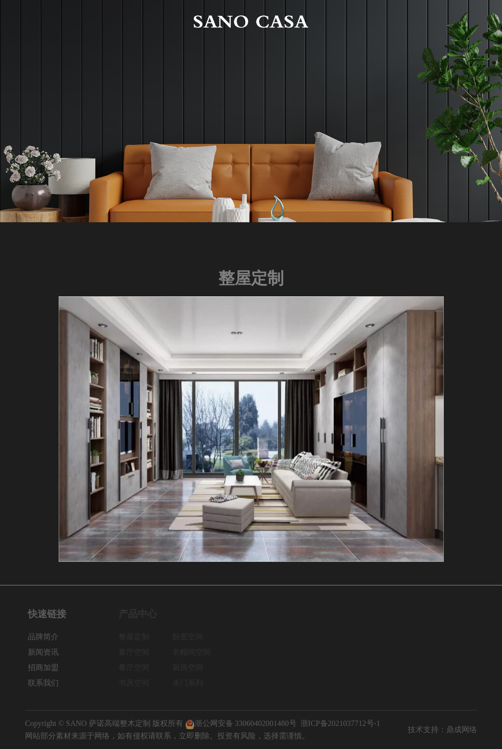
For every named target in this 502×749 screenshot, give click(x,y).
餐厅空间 (136, 667)
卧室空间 (190, 637)
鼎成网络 (461, 729)
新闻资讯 (370, 21)
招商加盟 (416, 21)
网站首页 (40, 21)
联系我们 (461, 21)
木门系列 (190, 683)
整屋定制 (136, 637)
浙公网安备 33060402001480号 (241, 723)
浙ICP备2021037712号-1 (340, 723)
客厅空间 (136, 652)
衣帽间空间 (194, 652)
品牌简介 (86, 21)
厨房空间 (190, 667)
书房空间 (136, 683)
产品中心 (131, 21)
